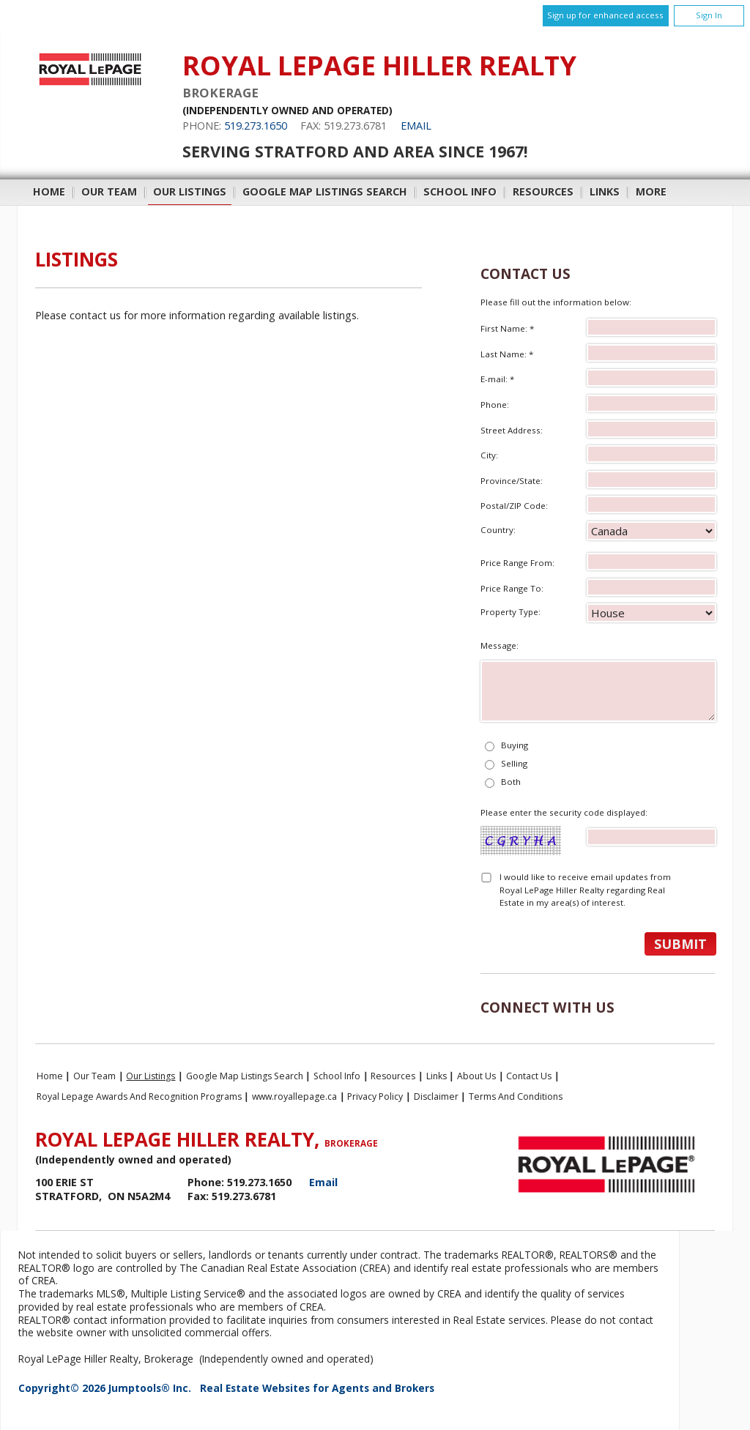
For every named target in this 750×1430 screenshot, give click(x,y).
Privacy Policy (375, 1096)
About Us (476, 1076)
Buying (514, 745)
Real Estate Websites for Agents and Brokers (317, 1388)
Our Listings (189, 191)
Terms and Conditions (515, 1096)
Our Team (109, 191)
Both (511, 781)
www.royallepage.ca (294, 1096)
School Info (460, 191)
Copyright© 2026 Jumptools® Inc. (104, 1388)
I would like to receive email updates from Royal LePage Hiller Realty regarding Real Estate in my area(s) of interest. (585, 889)
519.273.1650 (255, 126)
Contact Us (529, 1076)
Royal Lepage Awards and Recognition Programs (139, 1096)
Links (605, 191)
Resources (543, 191)
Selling (514, 763)
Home (49, 191)
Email (416, 126)
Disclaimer (436, 1096)
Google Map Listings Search (324, 191)
